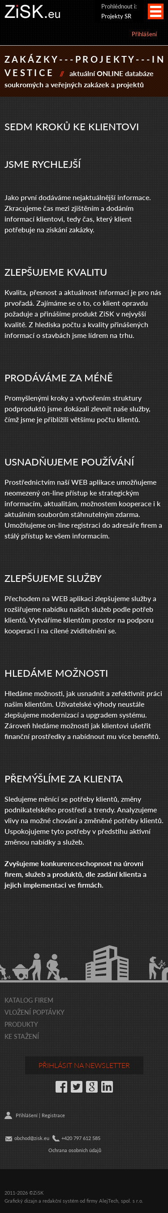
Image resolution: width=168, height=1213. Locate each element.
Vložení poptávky (34, 1012)
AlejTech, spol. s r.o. (121, 1200)
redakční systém (60, 1200)
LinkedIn (107, 1087)
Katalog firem (28, 999)
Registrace (53, 1115)
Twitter (76, 1087)
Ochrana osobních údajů (74, 1150)
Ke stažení (21, 1036)
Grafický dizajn (20, 1200)
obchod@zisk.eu (31, 1138)
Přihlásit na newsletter (84, 1065)
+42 (65, 1138)
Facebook (61, 1087)
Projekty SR (116, 16)
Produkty (21, 1024)
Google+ (92, 1087)
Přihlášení (144, 34)
